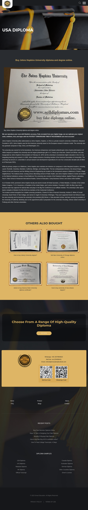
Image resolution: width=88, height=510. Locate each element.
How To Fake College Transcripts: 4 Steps (44, 442)
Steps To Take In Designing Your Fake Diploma (44, 433)
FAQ (12, 403)
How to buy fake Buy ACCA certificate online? (44, 439)
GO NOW (44, 333)
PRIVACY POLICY (36, 502)
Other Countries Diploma (66, 469)
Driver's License (67, 472)
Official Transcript (21, 472)
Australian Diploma (67, 463)
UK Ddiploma (21, 463)
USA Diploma (21, 460)
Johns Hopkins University (10, 141)
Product (39, 401)
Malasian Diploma (21, 466)
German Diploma (67, 466)
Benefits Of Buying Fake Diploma (44, 436)
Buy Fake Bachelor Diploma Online (44, 430)
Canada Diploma (67, 460)
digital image (58, 134)
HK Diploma (21, 469)
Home (12, 401)
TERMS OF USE (50, 502)
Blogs (39, 403)
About (67, 401)
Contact (67, 403)
